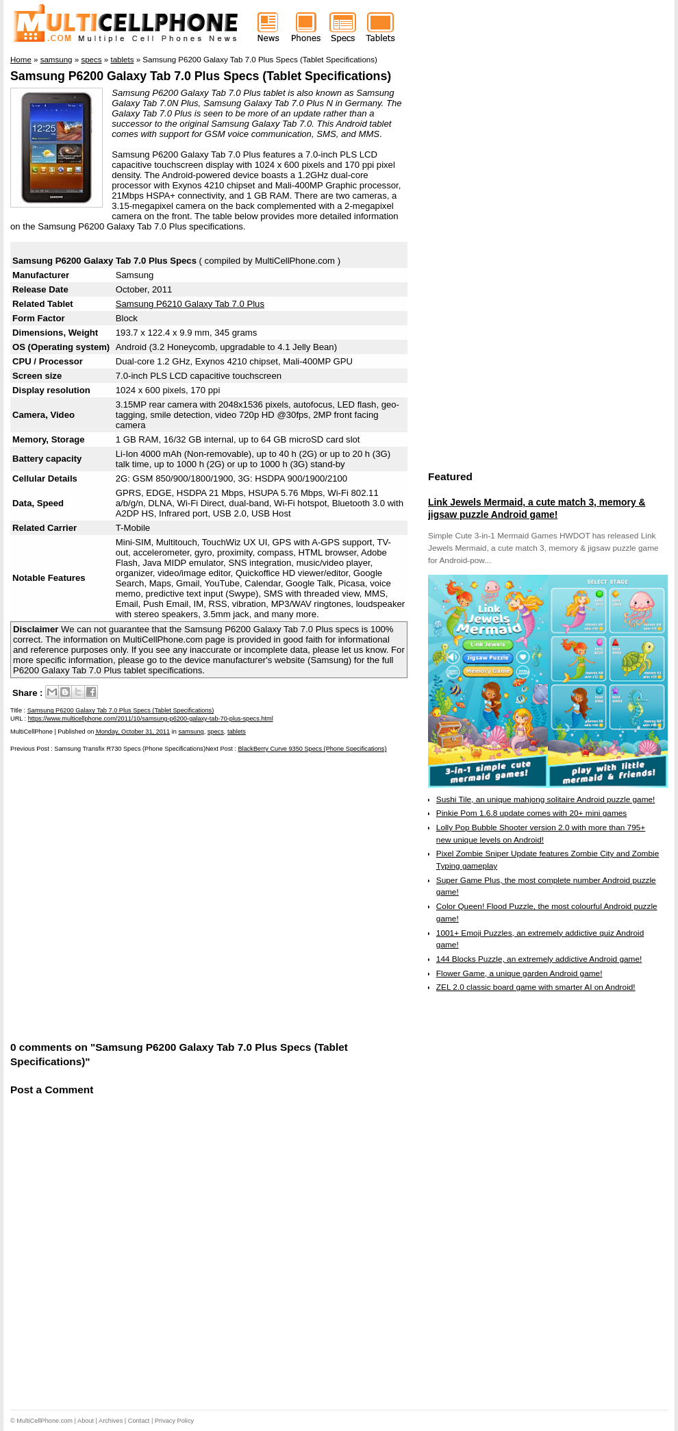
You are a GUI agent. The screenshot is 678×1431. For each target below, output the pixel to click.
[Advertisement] (131, 895)
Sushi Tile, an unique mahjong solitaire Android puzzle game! (545, 799)
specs (216, 731)
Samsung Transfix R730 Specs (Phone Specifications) (129, 748)
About (85, 1420)
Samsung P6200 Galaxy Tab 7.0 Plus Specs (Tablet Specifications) (200, 76)
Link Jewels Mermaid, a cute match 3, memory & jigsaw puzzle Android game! (536, 508)
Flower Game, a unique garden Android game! (519, 973)
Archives (111, 1420)
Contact (139, 1420)
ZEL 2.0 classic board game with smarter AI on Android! (536, 987)
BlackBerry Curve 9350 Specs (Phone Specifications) (312, 748)
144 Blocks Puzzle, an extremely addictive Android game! (539, 959)
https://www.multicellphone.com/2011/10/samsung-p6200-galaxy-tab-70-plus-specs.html (150, 718)
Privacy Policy (174, 1420)
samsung (190, 731)
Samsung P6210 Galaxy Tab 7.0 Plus (190, 304)
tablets (236, 731)
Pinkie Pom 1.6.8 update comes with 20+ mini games (531, 813)
